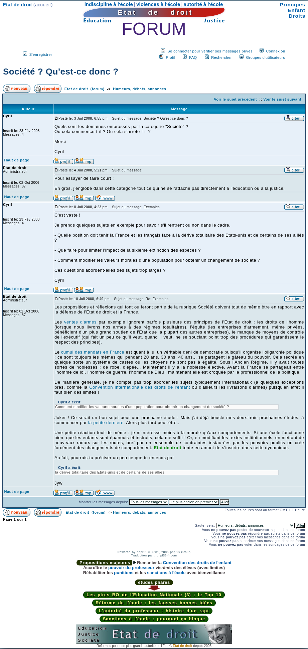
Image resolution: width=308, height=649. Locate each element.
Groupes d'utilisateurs (265, 57)
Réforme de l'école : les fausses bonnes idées (154, 602)
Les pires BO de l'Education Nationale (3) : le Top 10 (154, 594)
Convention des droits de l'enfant (197, 562)
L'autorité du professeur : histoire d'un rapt (154, 610)
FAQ (193, 57)
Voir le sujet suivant (282, 99)
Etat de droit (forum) (84, 89)
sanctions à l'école (166, 572)
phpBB (142, 552)
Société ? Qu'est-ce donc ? (61, 72)
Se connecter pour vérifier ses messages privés (210, 51)
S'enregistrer (40, 54)
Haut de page (16, 160)
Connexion (275, 51)
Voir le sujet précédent (235, 99)
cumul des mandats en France (92, 352)
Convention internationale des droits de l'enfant (139, 387)
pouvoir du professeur (131, 567)
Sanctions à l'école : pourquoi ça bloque (154, 618)
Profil (170, 57)
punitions (124, 572)
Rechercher (221, 57)
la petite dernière (106, 422)
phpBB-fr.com (167, 555)
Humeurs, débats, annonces (139, 89)
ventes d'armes (80, 321)
